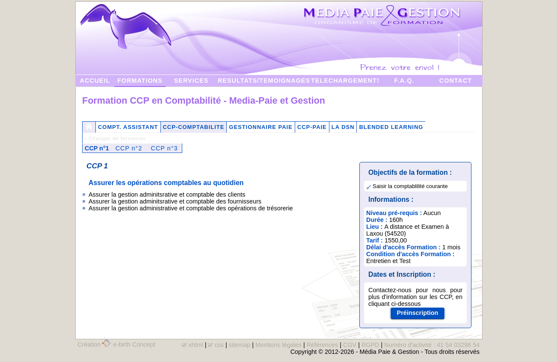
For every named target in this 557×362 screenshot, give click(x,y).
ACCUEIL (95, 80)
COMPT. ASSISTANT (128, 127)
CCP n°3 (164, 148)
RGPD (370, 344)
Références (322, 344)
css (219, 344)
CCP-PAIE (312, 127)
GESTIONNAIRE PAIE (260, 127)
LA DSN (343, 127)
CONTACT (455, 80)
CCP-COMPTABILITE (194, 127)
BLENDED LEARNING (391, 127)
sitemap (239, 344)
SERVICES (191, 80)
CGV (349, 344)
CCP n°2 (129, 148)
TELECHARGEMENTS (345, 80)
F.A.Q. (404, 80)
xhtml (195, 344)
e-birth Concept (134, 344)
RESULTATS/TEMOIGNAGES (264, 80)
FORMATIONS (140, 80)
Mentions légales (278, 344)
